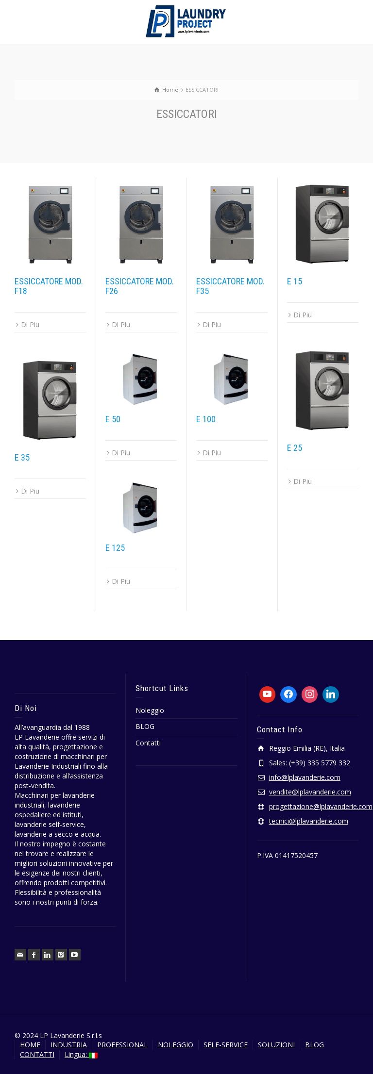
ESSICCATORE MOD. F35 (230, 286)
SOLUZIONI (276, 1044)
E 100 (206, 419)
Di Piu (30, 324)
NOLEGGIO (175, 1044)
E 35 (22, 457)
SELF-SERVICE (225, 1044)
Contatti (148, 742)
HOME (30, 1044)
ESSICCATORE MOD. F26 (139, 286)
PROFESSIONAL (122, 1044)
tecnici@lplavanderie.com (308, 821)
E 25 (294, 448)
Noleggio (150, 710)
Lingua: (81, 1054)
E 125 (115, 548)
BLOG (145, 726)
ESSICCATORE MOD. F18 (49, 286)
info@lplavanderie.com (304, 777)
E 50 (112, 419)
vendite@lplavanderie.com (310, 791)
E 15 (294, 281)
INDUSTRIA (69, 1044)
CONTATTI (37, 1054)
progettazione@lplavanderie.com (321, 806)
